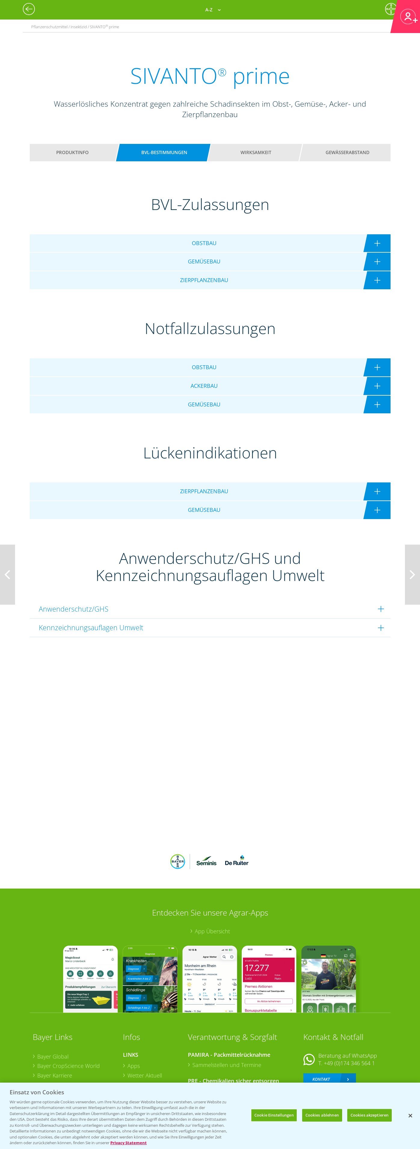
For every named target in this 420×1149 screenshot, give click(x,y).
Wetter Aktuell (144, 1036)
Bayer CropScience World (68, 1026)
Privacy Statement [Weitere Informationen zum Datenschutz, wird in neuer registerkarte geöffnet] (128, 1142)
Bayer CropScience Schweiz (71, 1055)
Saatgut (136, 1073)
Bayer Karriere (54, 1036)
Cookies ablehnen (322, 1115)
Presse (45, 1064)
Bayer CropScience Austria (69, 1045)
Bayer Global (53, 1016)
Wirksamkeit (256, 152)
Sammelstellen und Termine (226, 1025)
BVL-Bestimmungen (164, 152)
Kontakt (321, 1040)
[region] (210, 1116)
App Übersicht (212, 891)
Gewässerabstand (347, 152)
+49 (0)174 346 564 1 (349, 1023)
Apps (133, 1026)
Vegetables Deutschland (67, 1074)
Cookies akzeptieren (369, 1115)
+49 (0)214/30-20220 (349, 1066)
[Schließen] (410, 1115)
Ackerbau (139, 1064)
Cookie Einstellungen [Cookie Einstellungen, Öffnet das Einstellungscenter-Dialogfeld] (274, 1115)
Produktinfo (72, 152)
